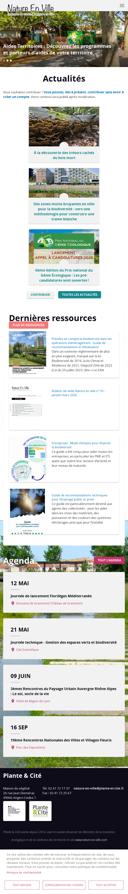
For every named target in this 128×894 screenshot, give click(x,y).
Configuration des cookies (64, 885)
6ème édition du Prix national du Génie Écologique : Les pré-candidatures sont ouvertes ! (64, 275)
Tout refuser (22, 885)
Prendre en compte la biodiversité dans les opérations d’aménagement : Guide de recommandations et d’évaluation (82, 343)
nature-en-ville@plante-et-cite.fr (99, 788)
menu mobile (122, 5)
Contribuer (113, 5)
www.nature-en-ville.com (91, 840)
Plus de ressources (28, 325)
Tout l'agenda (109, 560)
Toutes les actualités (79, 295)
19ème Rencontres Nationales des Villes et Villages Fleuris (61, 740)
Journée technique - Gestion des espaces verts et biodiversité (64, 642)
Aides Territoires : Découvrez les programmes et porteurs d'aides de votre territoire (57, 49)
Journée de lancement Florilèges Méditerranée (51, 595)
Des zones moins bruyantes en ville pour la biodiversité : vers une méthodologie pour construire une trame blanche (64, 211)
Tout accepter (106, 885)
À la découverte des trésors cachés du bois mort (64, 155)
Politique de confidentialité (24, 872)
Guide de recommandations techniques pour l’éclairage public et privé (80, 497)
